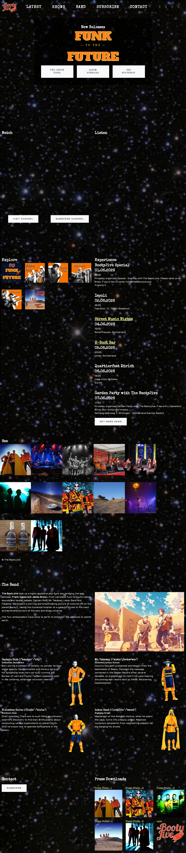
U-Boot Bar (105, 343)
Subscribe (14, 750)
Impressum (167, 851)
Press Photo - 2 (135, 749)
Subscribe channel (70, 219)
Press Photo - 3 (166, 749)
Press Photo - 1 (103, 749)
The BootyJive (27, 851)
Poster (101, 832)
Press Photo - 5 (135, 783)
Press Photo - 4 (104, 783)
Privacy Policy (154, 851)
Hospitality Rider (106, 825)
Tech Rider (103, 819)
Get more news (111, 422)
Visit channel (23, 219)
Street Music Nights (114, 319)
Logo (159, 783)
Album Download (93, 71)
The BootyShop (128, 71)
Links (144, 851)
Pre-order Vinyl (57, 71)
